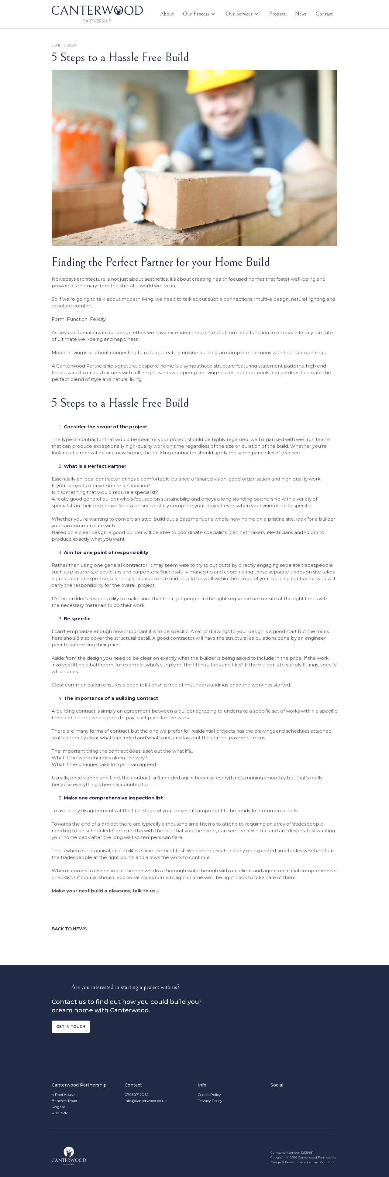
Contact (324, 14)
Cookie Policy (209, 1094)
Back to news (69, 929)
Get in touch (70, 1026)
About (167, 14)
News (301, 14)
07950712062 (137, 1094)
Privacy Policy (210, 1100)
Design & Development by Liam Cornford (302, 1162)
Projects (277, 14)
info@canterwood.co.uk (146, 1100)
